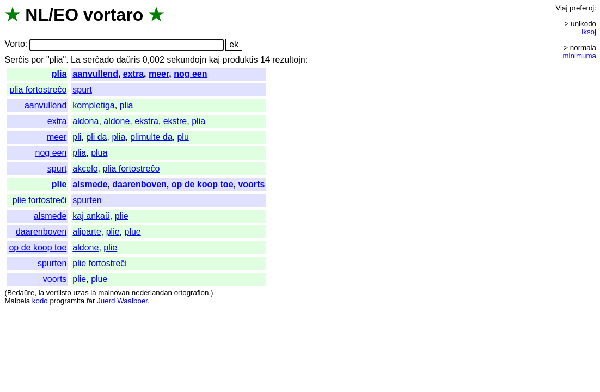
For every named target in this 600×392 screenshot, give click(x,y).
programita (67, 301)
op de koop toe (203, 184)
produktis (240, 59)
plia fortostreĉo (37, 89)
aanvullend (95, 73)
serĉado (98, 59)
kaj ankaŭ (91, 215)
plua (99, 152)
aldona (85, 121)
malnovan (114, 293)
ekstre (175, 121)
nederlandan (152, 293)
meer (159, 73)
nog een (190, 73)
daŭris (128, 59)
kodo (40, 301)
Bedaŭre (20, 293)
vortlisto (58, 293)
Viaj (561, 8)
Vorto (14, 44)
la (41, 293)
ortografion (191, 293)
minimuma (579, 56)
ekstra (146, 121)
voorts (251, 184)
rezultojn (288, 59)
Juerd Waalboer (122, 301)
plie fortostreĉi (40, 200)
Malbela (17, 301)
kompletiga (93, 105)
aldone (116, 121)
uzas (80, 293)
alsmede (89, 184)
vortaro (113, 14)
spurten (86, 200)
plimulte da (151, 137)
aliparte (86, 231)
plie (59, 184)
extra (133, 73)
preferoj (582, 8)
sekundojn (186, 59)
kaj (214, 59)
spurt (82, 89)
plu (182, 137)
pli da (96, 137)
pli (76, 137)
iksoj (588, 32)
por (37, 59)
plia (59, 73)
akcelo (84, 168)
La (76, 59)
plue (133, 231)
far (91, 301)
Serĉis (16, 59)
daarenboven (139, 184)
